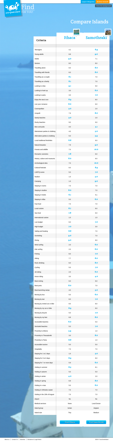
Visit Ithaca (70, 422)
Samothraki (96, 37)
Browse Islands (102, 2)
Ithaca (69, 37)
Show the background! (103, 6)
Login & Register (88, 2)
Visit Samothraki (96, 422)
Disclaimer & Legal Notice (35, 439)
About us (8, 439)
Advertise (23, 439)
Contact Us (15, 439)
